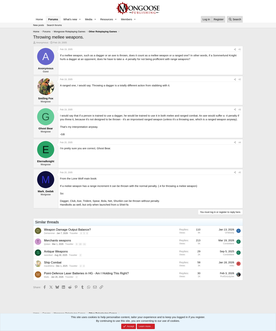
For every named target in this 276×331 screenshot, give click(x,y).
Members (126, 19)
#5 (240, 172)
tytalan (47, 244)
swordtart (48, 255)
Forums (53, 19)
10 (80, 244)
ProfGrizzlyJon (227, 276)
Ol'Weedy (229, 233)
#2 (240, 79)
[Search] (235, 19)
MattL (46, 277)
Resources (106, 19)
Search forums (54, 25)
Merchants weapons (57, 240)
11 (84, 244)
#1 (240, 49)
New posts (38, 25)
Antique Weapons (56, 251)
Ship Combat (52, 262)
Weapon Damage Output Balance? (67, 229)
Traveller (73, 233)
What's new (70, 19)
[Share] (235, 49)
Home (39, 19)
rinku (231, 265)
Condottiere (228, 243)
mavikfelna (49, 266)
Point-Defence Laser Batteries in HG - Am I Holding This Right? (86, 273)
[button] (79, 19)
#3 (240, 109)
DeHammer (49, 233)
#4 (240, 142)
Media (88, 19)
